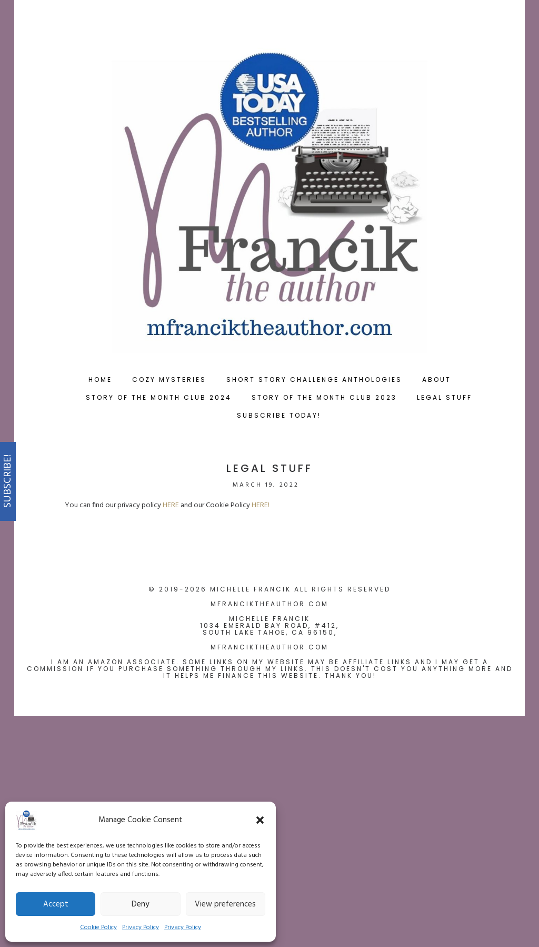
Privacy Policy (140, 927)
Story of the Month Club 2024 (159, 397)
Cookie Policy (98, 927)
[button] (260, 820)
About (436, 379)
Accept (55, 904)
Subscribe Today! (279, 415)
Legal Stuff (444, 397)
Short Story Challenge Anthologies (314, 379)
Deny (140, 904)
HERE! (261, 505)
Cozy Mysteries (169, 379)
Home (100, 379)
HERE (171, 505)
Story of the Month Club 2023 (324, 397)
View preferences (225, 904)
